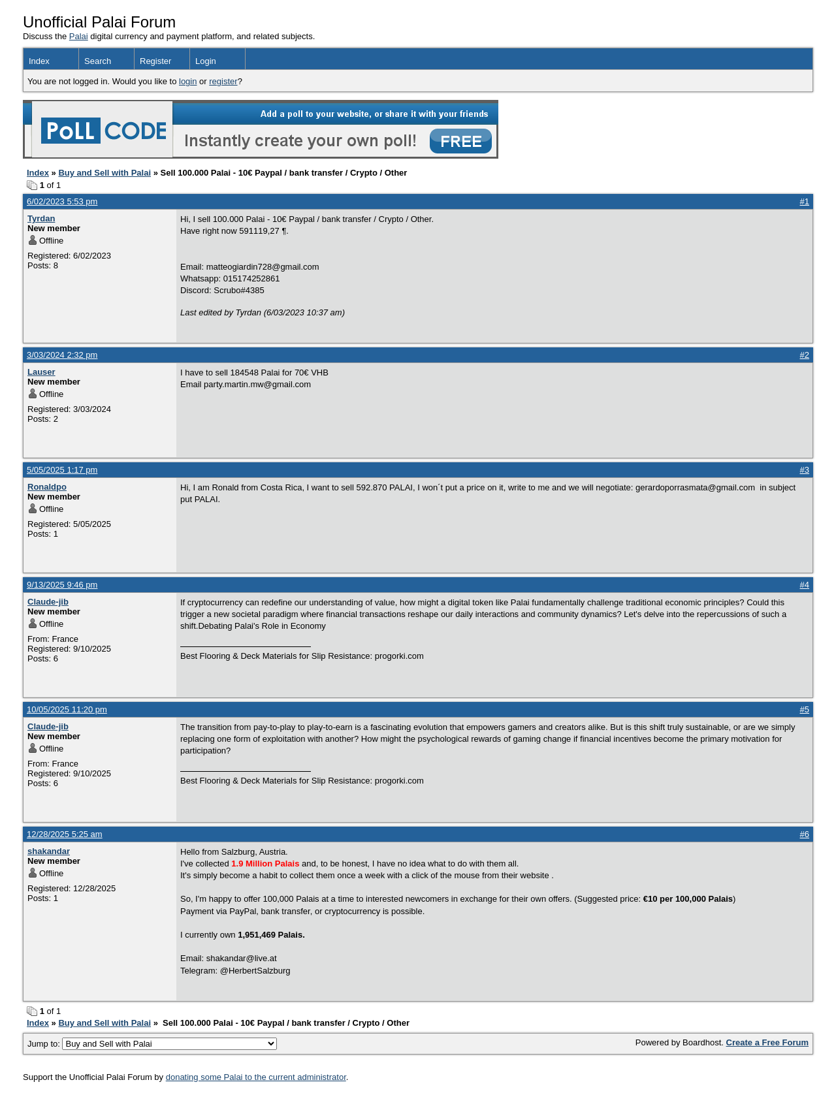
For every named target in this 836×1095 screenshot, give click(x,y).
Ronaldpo (47, 487)
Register (155, 61)
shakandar (48, 851)
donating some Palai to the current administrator (256, 1077)
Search (97, 61)
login (188, 81)
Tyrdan (41, 218)
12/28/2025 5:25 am (65, 834)
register (223, 81)
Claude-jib (48, 602)
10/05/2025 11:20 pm (67, 709)
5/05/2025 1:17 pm (62, 470)
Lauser (41, 372)
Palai (78, 36)
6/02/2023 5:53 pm (62, 201)
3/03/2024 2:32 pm (62, 355)
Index (39, 61)
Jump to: (152, 1044)
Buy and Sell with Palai (104, 173)
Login (205, 61)
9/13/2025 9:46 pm (62, 585)
